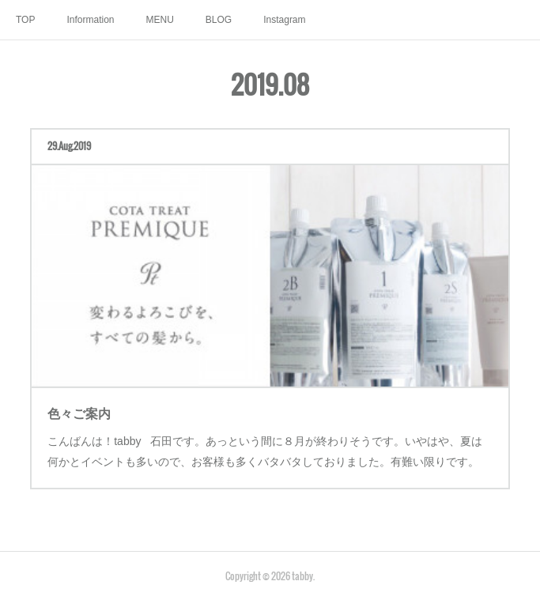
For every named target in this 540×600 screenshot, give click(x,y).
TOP (25, 19)
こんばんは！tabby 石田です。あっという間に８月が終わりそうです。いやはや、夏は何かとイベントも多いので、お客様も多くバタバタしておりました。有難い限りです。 (265, 442)
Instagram (284, 19)
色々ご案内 (92, 406)
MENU (159, 19)
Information (90, 19)
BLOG (219, 19)
